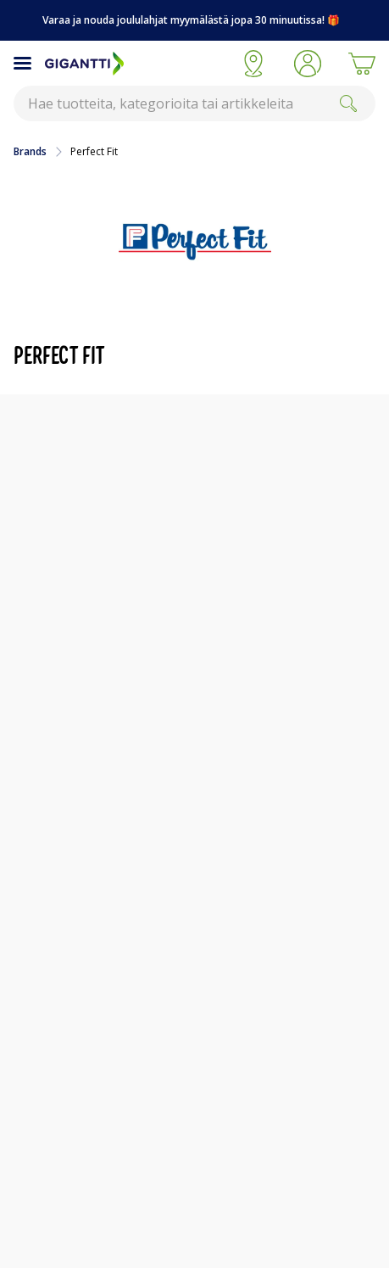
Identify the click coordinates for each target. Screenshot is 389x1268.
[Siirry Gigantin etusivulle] (135, 63)
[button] (308, 63)
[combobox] (194, 103)
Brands (30, 152)
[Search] (348, 103)
